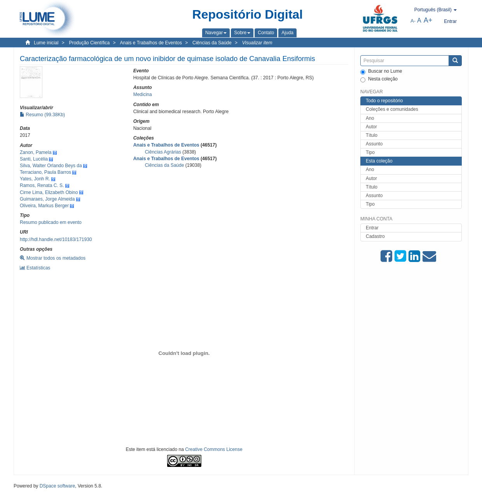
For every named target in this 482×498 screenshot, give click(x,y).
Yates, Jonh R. (35, 179)
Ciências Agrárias (163, 152)
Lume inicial (46, 42)
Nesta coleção (379, 79)
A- (413, 21)
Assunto (374, 144)
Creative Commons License (213, 449)
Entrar (372, 228)
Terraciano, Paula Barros (45, 172)
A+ (428, 20)
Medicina (142, 94)
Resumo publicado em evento (51, 222)
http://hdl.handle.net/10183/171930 (56, 239)
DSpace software (57, 486)
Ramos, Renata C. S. (42, 185)
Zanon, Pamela (35, 152)
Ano (370, 118)
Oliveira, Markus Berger (44, 205)
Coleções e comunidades (392, 109)
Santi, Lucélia (34, 159)
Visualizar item (257, 42)
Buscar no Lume (381, 71)
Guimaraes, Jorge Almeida (47, 199)
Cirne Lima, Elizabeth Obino (49, 192)
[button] (216, 32)
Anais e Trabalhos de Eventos (151, 42)
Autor (371, 126)
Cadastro (375, 236)
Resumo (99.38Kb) (42, 114)
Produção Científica (89, 42)
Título (371, 135)
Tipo (370, 152)
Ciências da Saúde (212, 42)
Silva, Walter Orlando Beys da (51, 165)
